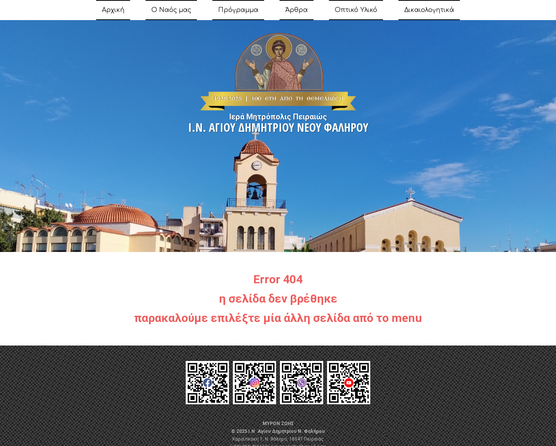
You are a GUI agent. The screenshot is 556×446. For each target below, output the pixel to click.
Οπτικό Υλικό (356, 10)
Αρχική (113, 10)
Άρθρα (296, 10)
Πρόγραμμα (238, 10)
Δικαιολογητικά (429, 10)
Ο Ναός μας (171, 10)
